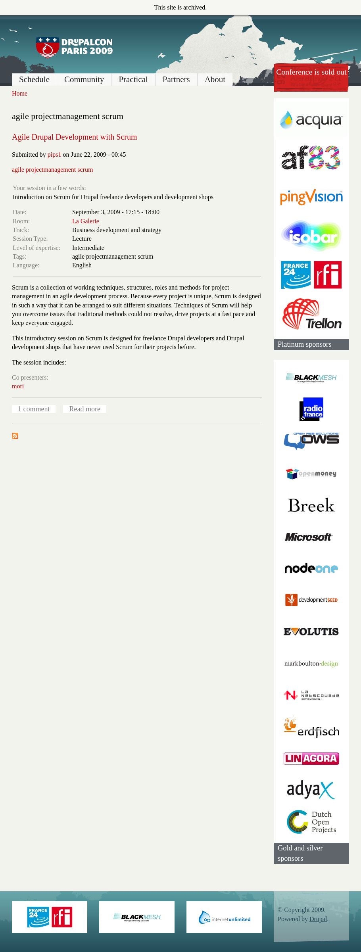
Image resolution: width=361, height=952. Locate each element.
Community (84, 79)
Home (19, 93)
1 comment (34, 409)
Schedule (34, 79)
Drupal (318, 919)
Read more (84, 409)
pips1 (54, 154)
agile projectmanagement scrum (52, 169)
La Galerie (85, 221)
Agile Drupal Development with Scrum (74, 136)
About (215, 79)
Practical (133, 79)
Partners (176, 79)
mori (18, 386)
